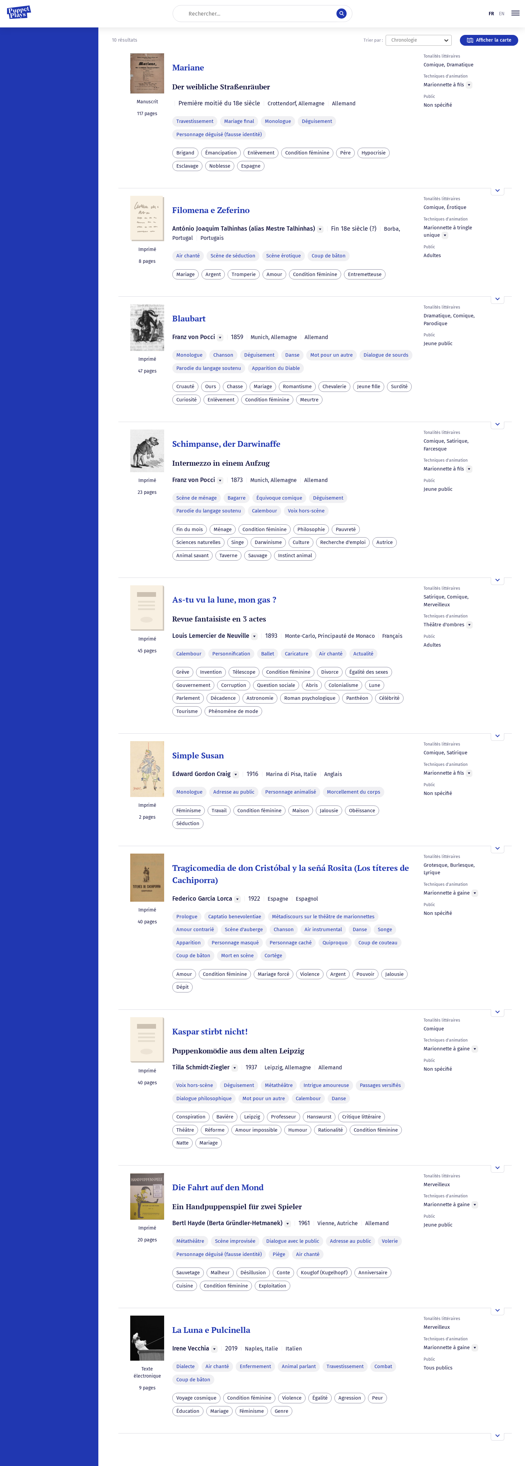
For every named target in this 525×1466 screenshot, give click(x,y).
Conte (283, 1273)
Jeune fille (368, 386)
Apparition (188, 943)
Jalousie (329, 811)
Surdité (399, 386)
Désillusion (253, 1273)
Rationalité (330, 1130)
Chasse (235, 386)
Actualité (363, 654)
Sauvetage (188, 1273)
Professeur (283, 1117)
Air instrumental (323, 929)
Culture (301, 542)
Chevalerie (334, 386)
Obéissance (362, 811)
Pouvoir (365, 974)
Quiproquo (335, 943)
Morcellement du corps (353, 792)
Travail (219, 811)
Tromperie (244, 274)
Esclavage (187, 166)
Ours (210, 386)
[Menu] (469, 85)
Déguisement (317, 121)
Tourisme (187, 711)
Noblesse (219, 166)
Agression (349, 1398)
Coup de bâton (329, 256)
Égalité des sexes (368, 672)
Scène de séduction (233, 256)
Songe (385, 929)
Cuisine (184, 1286)
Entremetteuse (365, 274)
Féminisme (188, 811)
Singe (237, 542)
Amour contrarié (195, 929)
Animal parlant (299, 1366)
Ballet (267, 654)
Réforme (215, 1130)
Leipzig (252, 1117)
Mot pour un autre (331, 355)
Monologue (278, 121)
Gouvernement (193, 685)
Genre (281, 1411)
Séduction (187, 823)
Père (345, 153)
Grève (182, 672)
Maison (300, 811)
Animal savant (192, 555)
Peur (377, 1398)
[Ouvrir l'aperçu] (497, 191)
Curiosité (186, 400)
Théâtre (185, 1130)
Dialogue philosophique (204, 1098)
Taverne (228, 555)
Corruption (233, 685)
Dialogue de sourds (386, 355)
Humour (297, 1130)
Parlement (188, 698)
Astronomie (260, 698)
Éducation (187, 1411)
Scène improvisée (235, 1241)
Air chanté (188, 256)
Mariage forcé (273, 974)
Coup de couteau (377, 943)
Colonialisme (343, 685)
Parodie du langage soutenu (208, 368)
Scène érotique (283, 256)
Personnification (231, 654)
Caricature (296, 654)
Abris (312, 685)
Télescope (244, 672)
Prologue (186, 917)
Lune (374, 685)
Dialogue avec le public (292, 1241)
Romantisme (297, 386)
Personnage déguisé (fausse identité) (219, 134)
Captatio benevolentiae (234, 917)
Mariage (185, 274)
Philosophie (311, 529)
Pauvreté (346, 529)
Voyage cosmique (196, 1398)
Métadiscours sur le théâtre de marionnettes (323, 917)
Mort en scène (237, 955)
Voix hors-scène (306, 511)
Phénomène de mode (233, 711)
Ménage (223, 529)
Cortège (273, 955)
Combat (383, 1366)
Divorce (329, 672)
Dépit (182, 987)
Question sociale (276, 685)
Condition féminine (307, 153)
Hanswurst (319, 1117)
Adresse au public (233, 792)
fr (491, 14)
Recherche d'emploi (343, 542)
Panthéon (357, 698)
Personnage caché (291, 943)
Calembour (264, 511)
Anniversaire (372, 1273)
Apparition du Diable (276, 368)
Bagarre (237, 498)
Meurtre (309, 400)
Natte (182, 1143)
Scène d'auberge (244, 929)
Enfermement (255, 1366)
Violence (309, 974)
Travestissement (194, 121)
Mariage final (239, 121)
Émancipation (221, 153)
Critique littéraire (361, 1117)
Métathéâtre (279, 1085)
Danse (292, 355)
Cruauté (185, 386)
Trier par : (373, 40)
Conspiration (191, 1117)
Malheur (220, 1273)
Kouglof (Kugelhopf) (324, 1273)
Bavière (224, 1117)
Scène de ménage (196, 498)
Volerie (390, 1241)
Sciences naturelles (198, 542)
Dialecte (185, 1366)
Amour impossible (256, 1130)
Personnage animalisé (290, 792)
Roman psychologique (309, 698)
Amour (274, 274)
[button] (515, 13)
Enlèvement (261, 153)
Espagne (250, 166)
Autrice (384, 542)
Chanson (223, 355)
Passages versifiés (380, 1085)
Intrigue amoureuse (326, 1085)
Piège (279, 1254)
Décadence (223, 698)
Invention (211, 672)
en (502, 14)
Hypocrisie (374, 153)
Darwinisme (268, 542)
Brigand (185, 153)
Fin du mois (189, 529)
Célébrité (389, 698)
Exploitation (272, 1286)
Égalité (320, 1398)
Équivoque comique (279, 498)
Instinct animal (295, 555)
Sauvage (257, 555)
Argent (213, 274)
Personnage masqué (235, 943)
